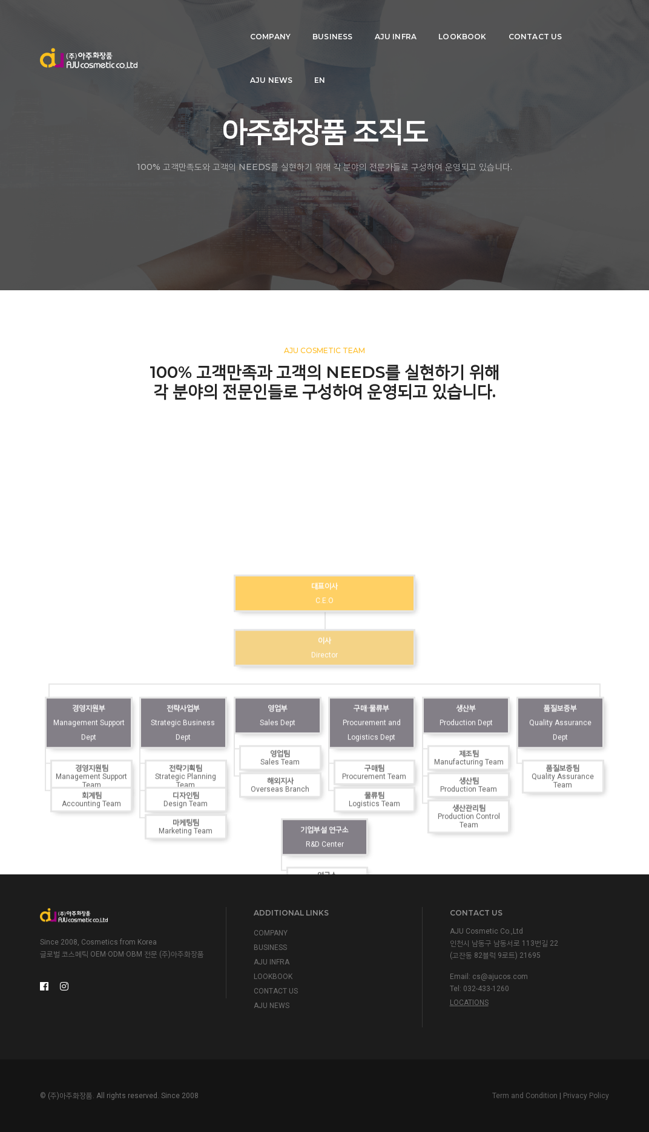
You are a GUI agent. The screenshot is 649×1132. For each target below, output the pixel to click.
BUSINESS (250, 21)
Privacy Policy (586, 1095)
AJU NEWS (522, 21)
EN (571, 21)
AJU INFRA (313, 21)
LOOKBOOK (380, 21)
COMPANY (188, 21)
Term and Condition (525, 1095)
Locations (469, 1002)
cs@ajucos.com (500, 976)
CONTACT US (452, 21)
